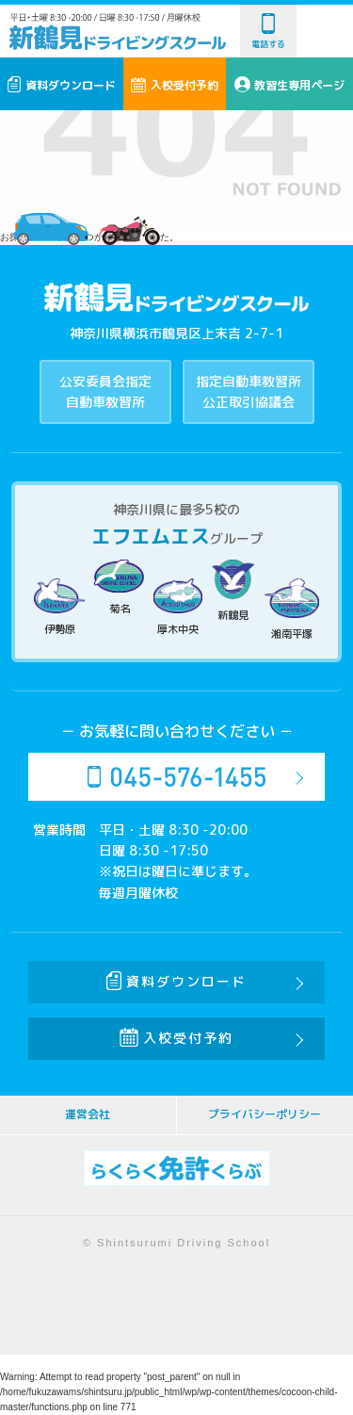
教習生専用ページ (289, 84)
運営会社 (87, 1114)
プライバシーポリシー (264, 1114)
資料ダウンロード (62, 84)
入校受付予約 (174, 85)
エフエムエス (150, 536)
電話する (268, 31)
